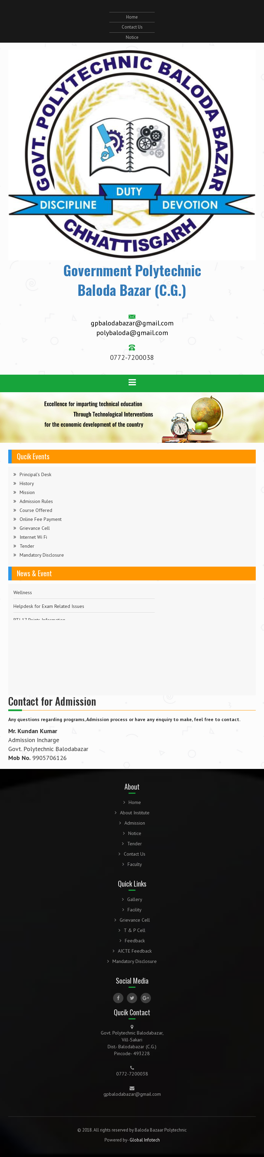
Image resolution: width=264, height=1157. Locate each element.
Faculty (132, 864)
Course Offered (36, 510)
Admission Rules (36, 501)
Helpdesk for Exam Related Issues (48, 606)
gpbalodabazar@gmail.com (132, 323)
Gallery (132, 899)
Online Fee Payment (41, 519)
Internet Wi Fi (33, 537)
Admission (132, 823)
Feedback (132, 941)
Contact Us (132, 27)
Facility (132, 910)
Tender (27, 546)
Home (132, 17)
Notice (132, 37)
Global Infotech (145, 1140)
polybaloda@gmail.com (132, 332)
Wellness (22, 592)
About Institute (132, 813)
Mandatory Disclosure (42, 555)
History (27, 483)
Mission (27, 492)
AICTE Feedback (132, 951)
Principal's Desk (35, 474)
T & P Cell (132, 930)
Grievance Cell (35, 528)
